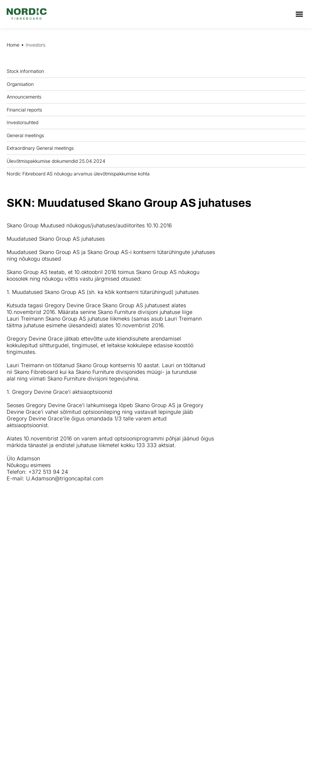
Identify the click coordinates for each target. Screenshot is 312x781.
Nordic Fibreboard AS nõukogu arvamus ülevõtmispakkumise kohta (78, 173)
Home (13, 45)
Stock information (27, 71)
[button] (299, 14)
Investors (35, 45)
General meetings (27, 135)
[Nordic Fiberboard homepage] (27, 14)
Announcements (26, 97)
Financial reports (26, 109)
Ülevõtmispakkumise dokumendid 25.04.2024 (56, 161)
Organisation (22, 84)
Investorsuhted (22, 122)
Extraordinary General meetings (42, 148)
